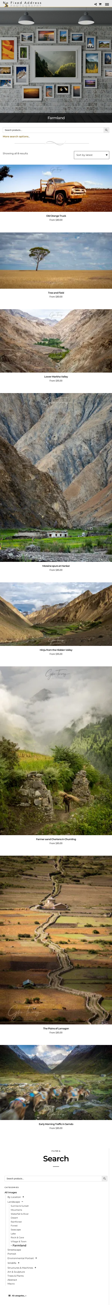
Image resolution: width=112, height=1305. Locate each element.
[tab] (56, 1295)
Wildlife (12, 1263)
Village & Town (18, 1241)
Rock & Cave (17, 1237)
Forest (14, 1225)
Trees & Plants (16, 1275)
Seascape (16, 1229)
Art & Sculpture (16, 1271)
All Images (11, 1192)
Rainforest (16, 1221)
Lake (13, 1233)
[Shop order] (91, 155)
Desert (14, 1217)
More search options (15, 136)
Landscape (14, 1201)
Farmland (19, 1245)
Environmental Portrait (21, 1258)
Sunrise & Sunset (20, 1205)
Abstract (12, 1279)
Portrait (12, 1253)
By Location (14, 1197)
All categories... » (17, 1295)
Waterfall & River (20, 1214)
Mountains (16, 1210)
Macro (11, 1283)
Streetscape (14, 1249)
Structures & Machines (20, 1267)
